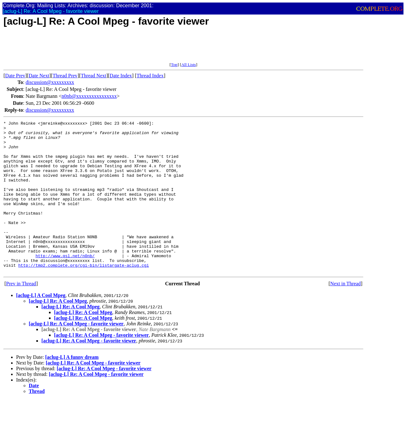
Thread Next (93, 75)
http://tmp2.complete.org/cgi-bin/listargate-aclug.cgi (83, 294)
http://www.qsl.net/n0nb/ (64, 283)
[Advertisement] (118, 48)
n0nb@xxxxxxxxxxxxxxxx (89, 96)
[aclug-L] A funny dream (72, 387)
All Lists (188, 64)
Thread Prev (64, 75)
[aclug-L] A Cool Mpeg (40, 325)
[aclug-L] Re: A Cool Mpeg (58, 331)
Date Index (121, 75)
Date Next (39, 75)
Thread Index (150, 75)
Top (174, 64)
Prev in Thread (21, 314)
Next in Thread (345, 314)
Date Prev (15, 75)
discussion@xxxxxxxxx (50, 82)
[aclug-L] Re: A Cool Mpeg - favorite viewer (76, 354)
